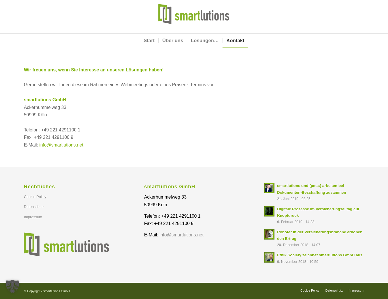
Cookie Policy (35, 197)
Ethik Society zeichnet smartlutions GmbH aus (319, 255)
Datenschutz (34, 207)
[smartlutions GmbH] (193, 16)
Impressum (33, 217)
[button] (12, 286)
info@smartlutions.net (61, 145)
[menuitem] (149, 41)
